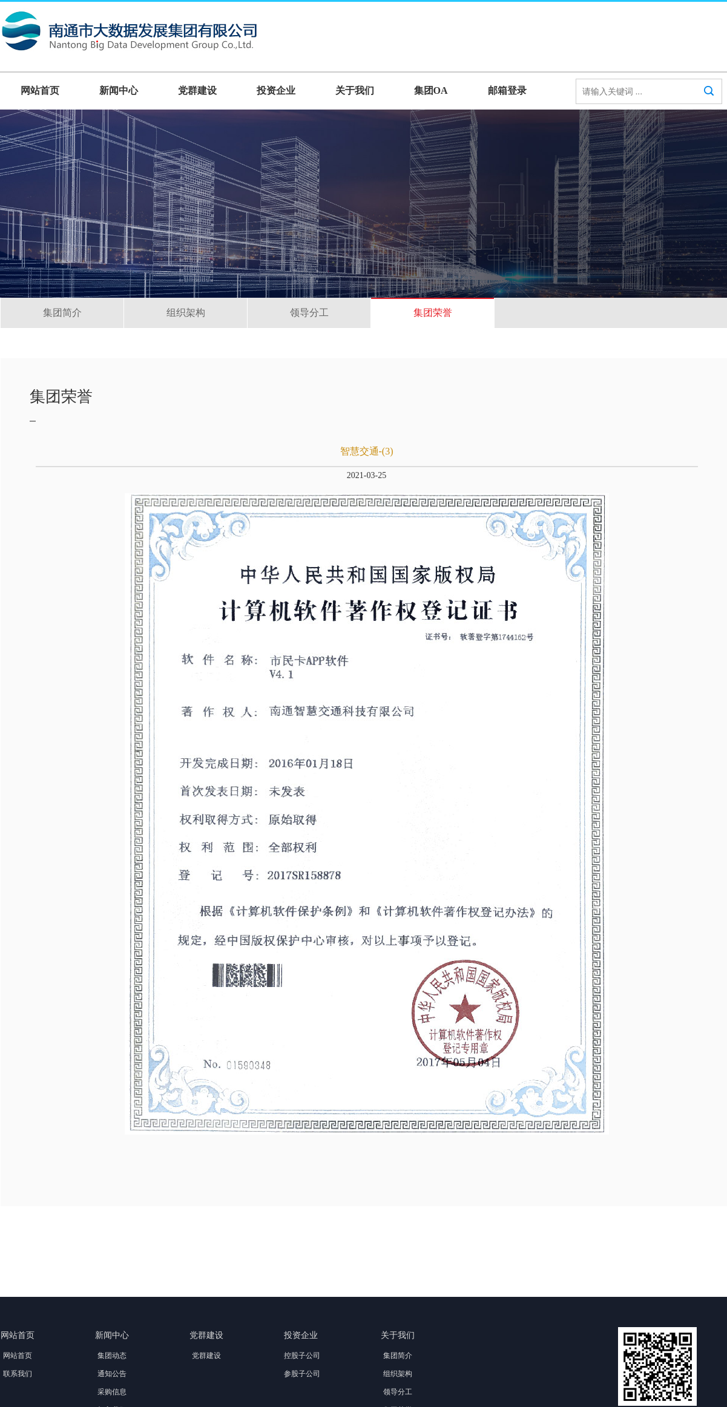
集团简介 (62, 312)
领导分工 (309, 312)
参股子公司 (302, 1373)
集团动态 (112, 1355)
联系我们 (17, 1373)
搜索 (709, 102)
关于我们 (354, 90)
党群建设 (197, 90)
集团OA (431, 90)
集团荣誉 (432, 312)
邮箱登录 (507, 90)
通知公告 (112, 1373)
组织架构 (185, 312)
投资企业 (276, 90)
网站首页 (40, 90)
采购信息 (112, 1392)
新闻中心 (118, 90)
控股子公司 (302, 1355)
